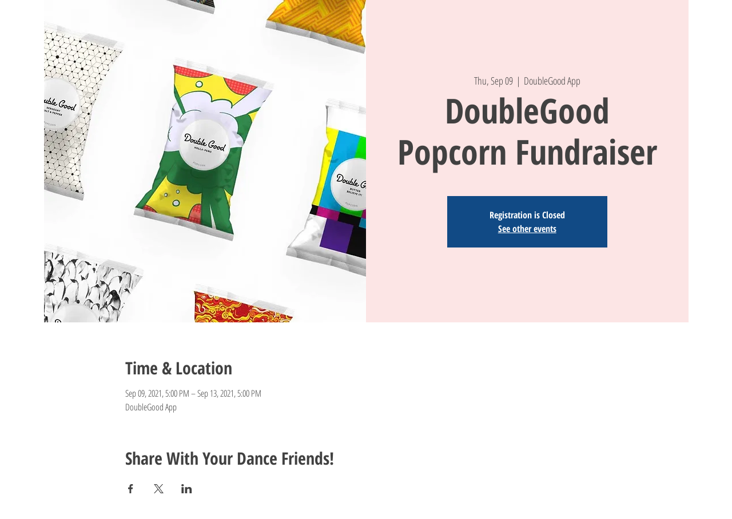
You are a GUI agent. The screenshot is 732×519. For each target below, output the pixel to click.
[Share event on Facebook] (130, 488)
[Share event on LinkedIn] (186, 488)
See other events (527, 228)
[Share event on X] (158, 488)
